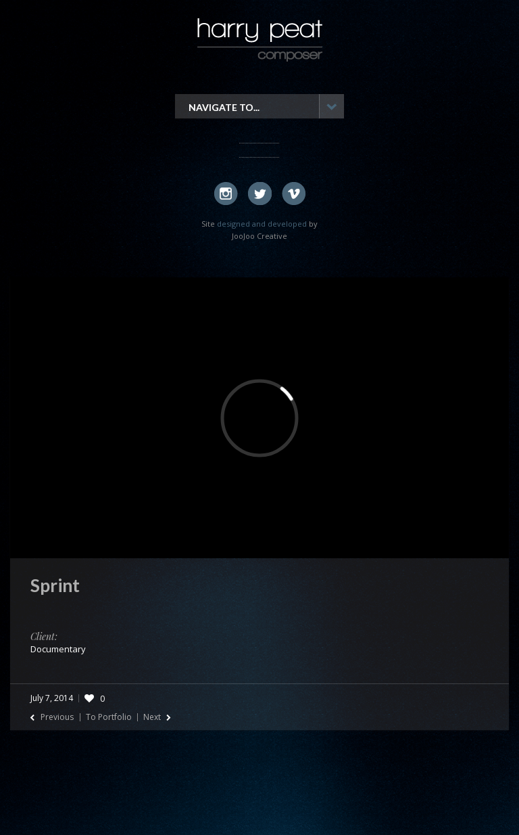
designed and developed (262, 224)
